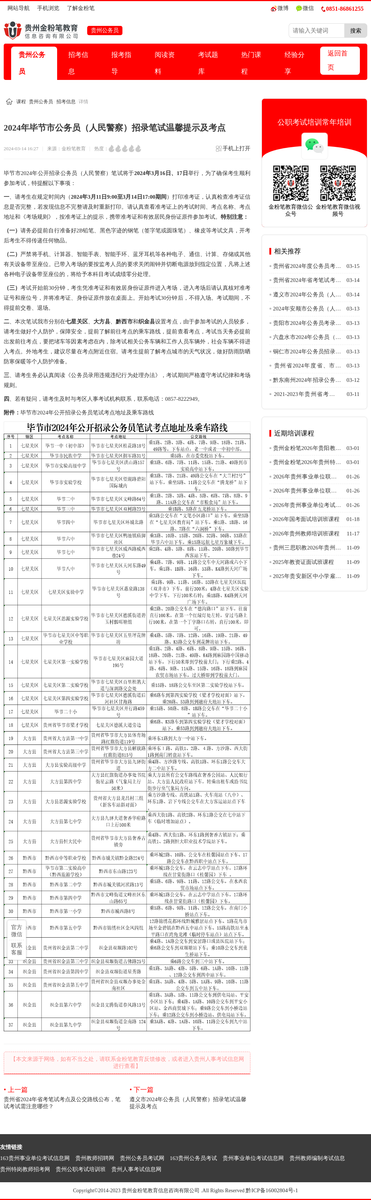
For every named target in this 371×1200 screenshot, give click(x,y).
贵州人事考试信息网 (136, 1169)
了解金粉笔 (81, 8)
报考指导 (121, 63)
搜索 (355, 30)
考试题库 (208, 63)
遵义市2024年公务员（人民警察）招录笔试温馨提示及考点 (189, 1097)
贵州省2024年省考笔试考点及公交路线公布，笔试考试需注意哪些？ (64, 1097)
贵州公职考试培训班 (81, 1169)
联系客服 (16, 948)
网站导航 (18, 8)
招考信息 (78, 63)
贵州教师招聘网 (94, 1158)
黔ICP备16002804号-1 (272, 1190)
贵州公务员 (32, 63)
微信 (305, 8)
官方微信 (16, 930)
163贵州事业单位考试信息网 (35, 1158)
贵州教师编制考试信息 (317, 1158)
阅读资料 (165, 63)
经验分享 (295, 63)
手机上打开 (232, 151)
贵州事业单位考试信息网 (253, 1158)
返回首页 (338, 60)
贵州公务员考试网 (142, 1158)
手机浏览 (48, 8)
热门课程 (251, 63)
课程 (21, 101)
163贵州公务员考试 (193, 1158)
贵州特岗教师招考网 (25, 1169)
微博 (280, 8)
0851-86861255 (342, 9)
